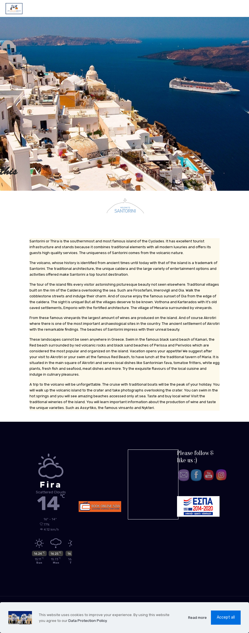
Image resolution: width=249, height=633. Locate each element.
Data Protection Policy (87, 621)
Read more (197, 618)
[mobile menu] (240, 8)
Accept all (226, 617)
